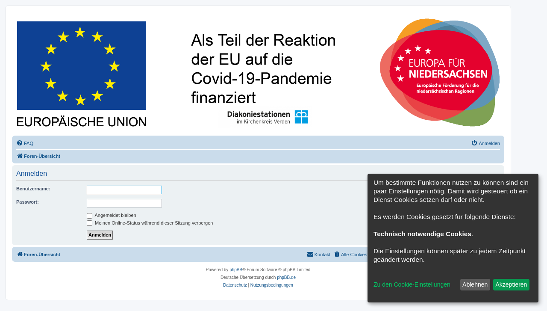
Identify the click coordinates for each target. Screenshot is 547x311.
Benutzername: (33, 188)
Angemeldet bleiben (111, 215)
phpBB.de (286, 277)
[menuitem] (24, 143)
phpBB (235, 269)
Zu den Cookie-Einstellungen (411, 284)
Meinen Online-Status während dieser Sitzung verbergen (150, 222)
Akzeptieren (511, 284)
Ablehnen (475, 284)
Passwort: (27, 201)
